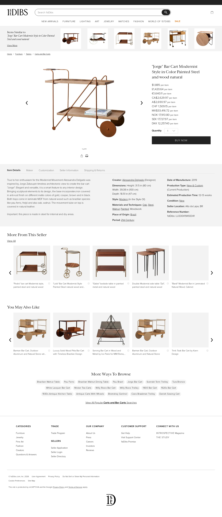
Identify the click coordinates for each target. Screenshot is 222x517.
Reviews (90, 450)
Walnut (116, 209)
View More (12, 45)
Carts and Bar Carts (42, 54)
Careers (89, 441)
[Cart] (212, 12)
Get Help (125, 433)
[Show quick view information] (48, 283)
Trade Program (58, 433)
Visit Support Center (130, 437)
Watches (123, 21)
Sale (177, 21)
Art (97, 21)
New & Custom (195, 185)
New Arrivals (50, 21)
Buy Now (181, 140)
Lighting (85, 21)
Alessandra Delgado (133, 180)
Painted (125, 209)
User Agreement (38, 476)
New (181, 200)
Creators (20, 450)
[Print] (86, 155)
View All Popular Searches (111, 402)
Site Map (31, 480)
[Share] (81, 155)
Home (9, 54)
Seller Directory (58, 456)
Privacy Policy (54, 476)
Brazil (133, 214)
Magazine (170, 433)
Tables (28, 54)
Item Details (14, 170)
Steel (150, 204)
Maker (29, 170)
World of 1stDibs (159, 21)
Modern (123, 199)
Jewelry (109, 21)
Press (88, 437)
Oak (145, 204)
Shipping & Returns (94, 170)
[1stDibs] (17, 12)
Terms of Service (75, 487)
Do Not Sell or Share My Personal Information (81, 476)
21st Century (127, 220)
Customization (46, 170)
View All (11, 241)
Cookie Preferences (17, 480)
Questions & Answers (26, 454)
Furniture (69, 21)
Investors (90, 445)
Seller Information (69, 170)
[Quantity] (171, 130)
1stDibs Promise (128, 441)
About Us (90, 433)
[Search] (100, 12)
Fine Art (20, 441)
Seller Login (56, 452)
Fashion (139, 21)
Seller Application (59, 447)
